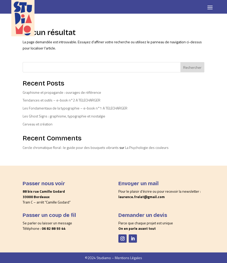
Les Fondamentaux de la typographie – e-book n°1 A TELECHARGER (75, 108)
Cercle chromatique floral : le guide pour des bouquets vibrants (71, 147)
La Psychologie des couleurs (147, 147)
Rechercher (192, 67)
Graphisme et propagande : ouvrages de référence (62, 92)
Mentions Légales (128, 257)
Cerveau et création (38, 124)
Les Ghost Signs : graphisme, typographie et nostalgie (64, 116)
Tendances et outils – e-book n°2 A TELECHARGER (61, 100)
